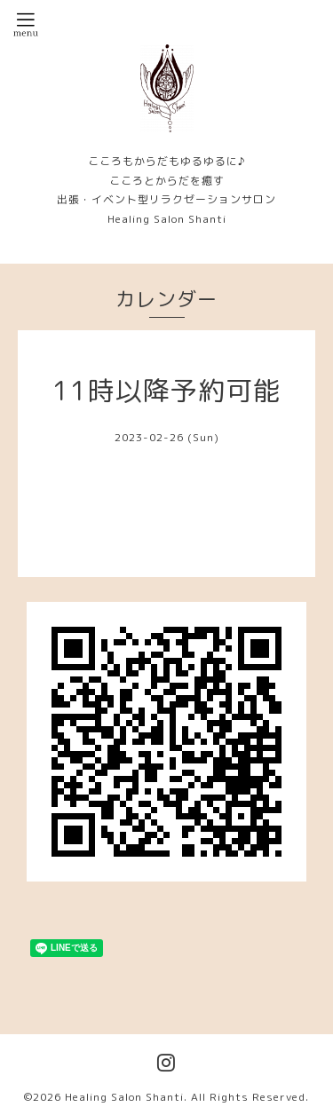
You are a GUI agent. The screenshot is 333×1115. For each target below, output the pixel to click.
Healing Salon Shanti (124, 1096)
